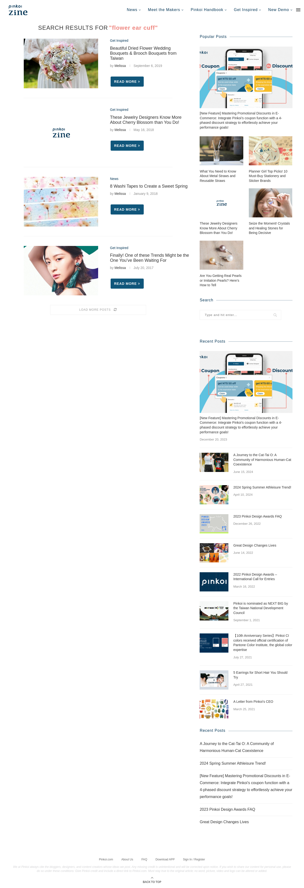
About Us (127, 859)
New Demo (278, 10)
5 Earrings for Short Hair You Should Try (260, 674)
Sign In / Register (194, 859)
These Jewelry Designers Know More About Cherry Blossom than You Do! (146, 120)
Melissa (120, 66)
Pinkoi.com (106, 859)
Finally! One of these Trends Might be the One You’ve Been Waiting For (149, 258)
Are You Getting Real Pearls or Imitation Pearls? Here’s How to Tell (220, 280)
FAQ (144, 859)
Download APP (165, 859)
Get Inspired (246, 10)
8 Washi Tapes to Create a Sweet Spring (149, 186)
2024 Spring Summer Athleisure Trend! (262, 487)
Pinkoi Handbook (207, 10)
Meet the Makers (164, 10)
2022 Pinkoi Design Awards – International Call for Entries (255, 576)
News (132, 10)
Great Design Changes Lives (254, 545)
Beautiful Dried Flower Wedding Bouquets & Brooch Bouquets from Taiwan (143, 53)
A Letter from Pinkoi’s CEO (253, 701)
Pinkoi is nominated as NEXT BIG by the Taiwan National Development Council (260, 607)
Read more (127, 81)
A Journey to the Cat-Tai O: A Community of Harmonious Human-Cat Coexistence (262, 459)
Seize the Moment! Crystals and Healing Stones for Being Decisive (269, 227)
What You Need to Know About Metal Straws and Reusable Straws (218, 175)
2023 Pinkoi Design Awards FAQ (257, 516)
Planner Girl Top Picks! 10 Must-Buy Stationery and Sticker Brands (268, 175)
